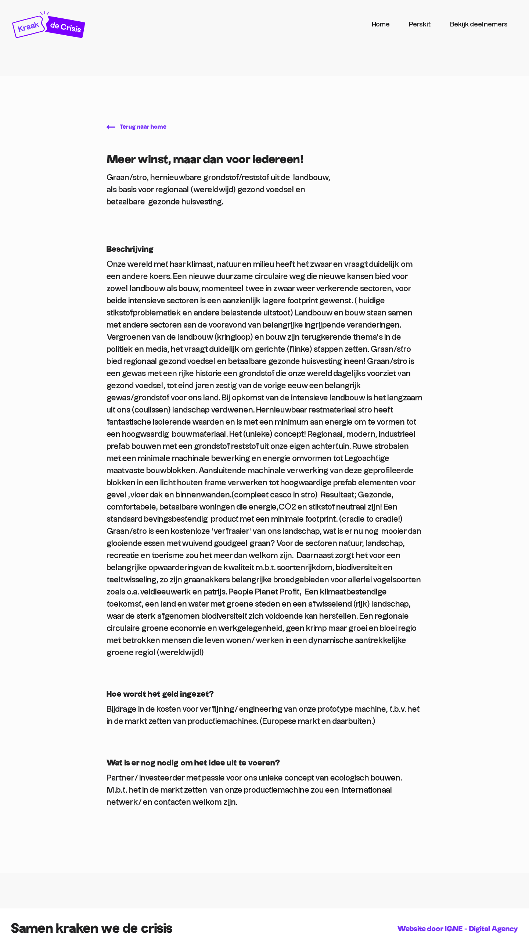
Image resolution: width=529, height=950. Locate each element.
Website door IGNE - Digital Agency (457, 929)
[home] (187, 24)
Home (381, 24)
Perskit (420, 24)
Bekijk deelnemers (479, 24)
